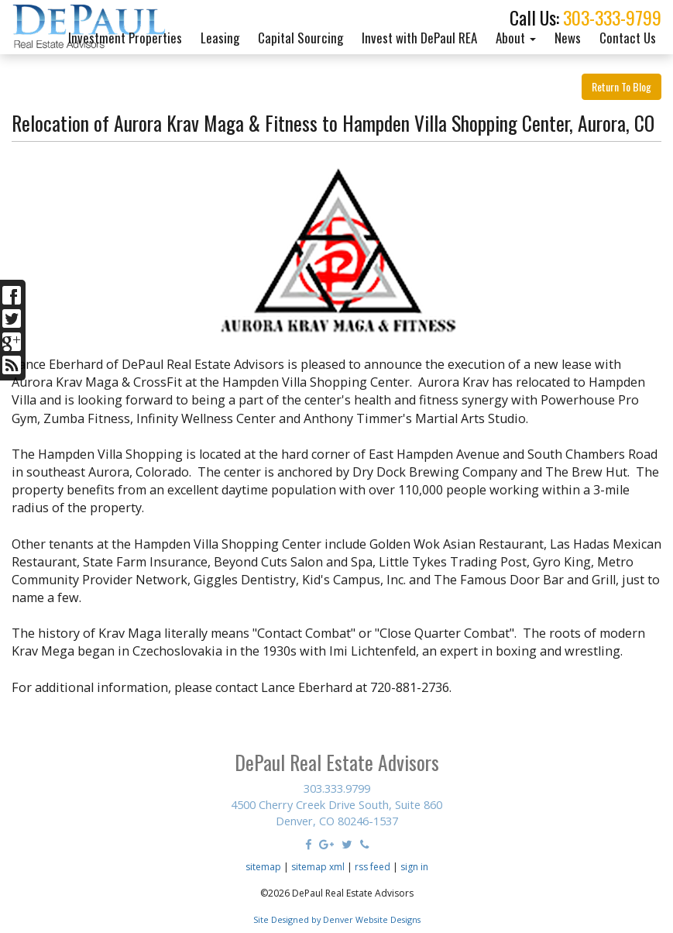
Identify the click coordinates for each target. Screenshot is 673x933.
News (568, 37)
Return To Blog (621, 86)
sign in (414, 866)
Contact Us (627, 37)
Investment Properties (125, 37)
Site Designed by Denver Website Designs (337, 919)
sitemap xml (318, 866)
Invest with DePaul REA (419, 37)
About (516, 37)
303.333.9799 (337, 788)
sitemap (263, 866)
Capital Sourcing (300, 37)
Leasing (220, 37)
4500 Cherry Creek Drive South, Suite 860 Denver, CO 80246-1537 (336, 812)
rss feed (372, 866)
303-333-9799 (612, 17)
